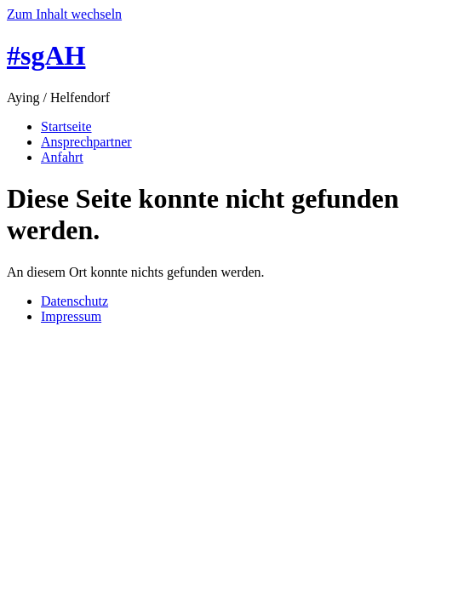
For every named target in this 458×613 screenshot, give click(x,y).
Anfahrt (62, 157)
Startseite (66, 126)
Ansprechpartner (86, 142)
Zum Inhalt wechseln (64, 14)
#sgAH (46, 55)
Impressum (71, 316)
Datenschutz (74, 301)
